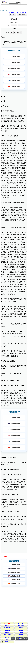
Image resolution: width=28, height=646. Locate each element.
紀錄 (13, 14)
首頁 (17, 638)
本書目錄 (24, 12)
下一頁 (25, 638)
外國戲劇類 (11, 12)
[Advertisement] (14, 603)
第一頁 (13, 638)
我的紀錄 (23, 14)
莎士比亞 (18, 12)
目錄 (21, 638)
